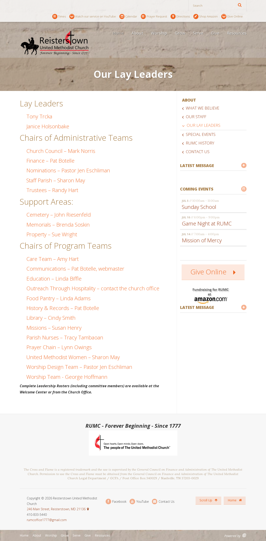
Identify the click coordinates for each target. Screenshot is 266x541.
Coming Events (213, 189)
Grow (180, 33)
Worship (159, 33)
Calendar (128, 16)
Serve (198, 33)
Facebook (116, 501)
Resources (237, 33)
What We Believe (202, 108)
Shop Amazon (205, 16)
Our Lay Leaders (203, 125)
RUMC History (200, 143)
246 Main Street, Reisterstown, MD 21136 (56, 509)
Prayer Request (154, 16)
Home (118, 33)
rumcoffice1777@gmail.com (47, 520)
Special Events (201, 134)
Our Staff (196, 116)
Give (215, 33)
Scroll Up (208, 500)
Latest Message (213, 165)
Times (59, 16)
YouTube (139, 501)
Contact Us (198, 151)
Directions (180, 16)
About (137, 33)
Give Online (232, 16)
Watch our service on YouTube (92, 16)
